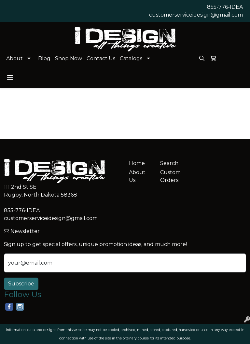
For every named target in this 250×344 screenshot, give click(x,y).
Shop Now (68, 58)
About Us (137, 176)
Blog (44, 58)
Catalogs (131, 58)
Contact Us (101, 58)
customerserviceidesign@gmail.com (196, 15)
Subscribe (21, 284)
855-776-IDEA (225, 7)
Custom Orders (170, 176)
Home (137, 163)
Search (169, 163)
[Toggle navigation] (10, 77)
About (14, 58)
